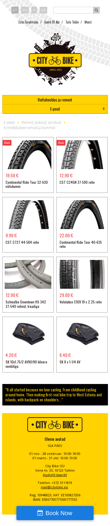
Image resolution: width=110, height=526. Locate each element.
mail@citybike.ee (54, 487)
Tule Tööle (72, 22)
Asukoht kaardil (55, 474)
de (43, 10)
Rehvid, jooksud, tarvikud (41, 122)
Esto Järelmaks (28, 22)
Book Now (58, 513)
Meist (88, 22)
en (25, 10)
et (15, 10)
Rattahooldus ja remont (55, 100)
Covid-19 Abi (52, 22)
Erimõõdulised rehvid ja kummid (29, 127)
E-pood (55, 109)
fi (34, 10)
